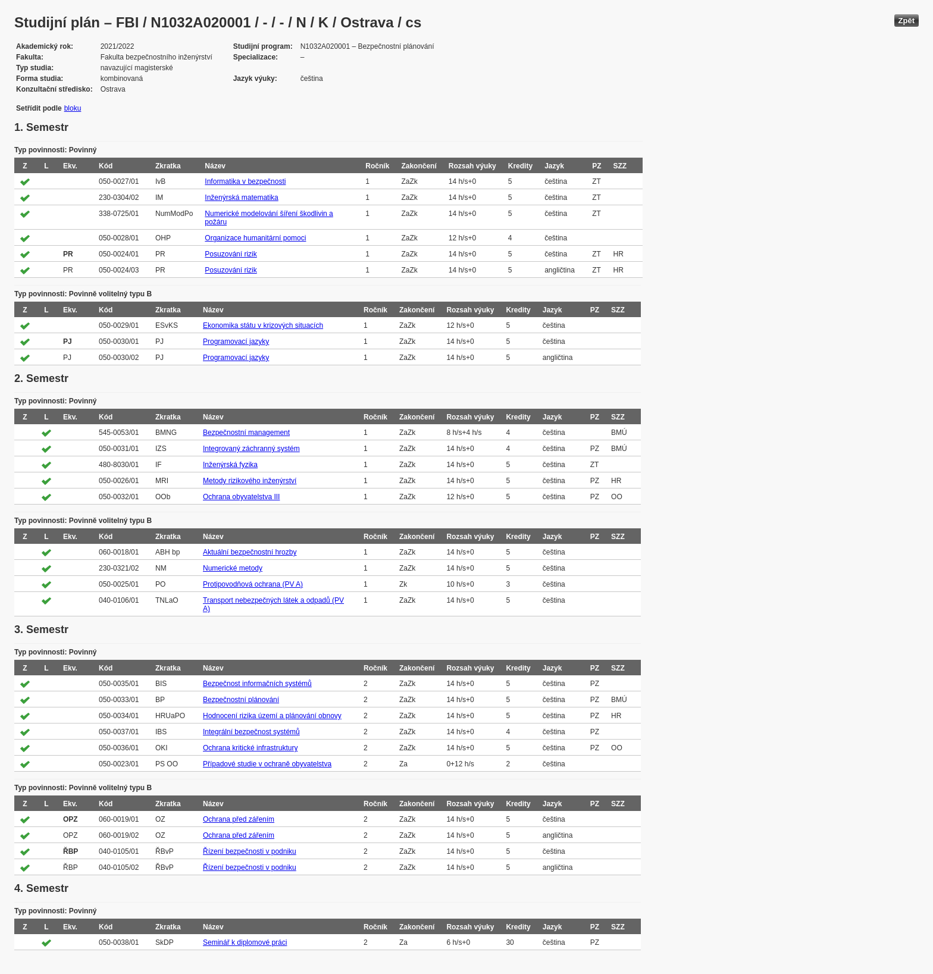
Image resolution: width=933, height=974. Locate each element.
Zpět (906, 20)
